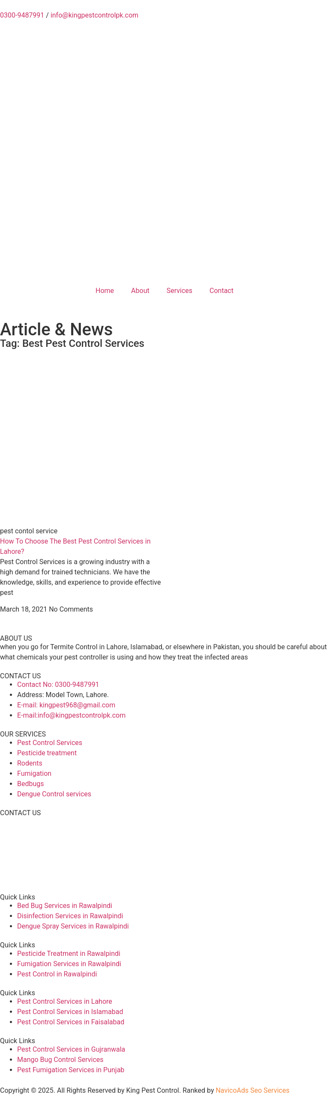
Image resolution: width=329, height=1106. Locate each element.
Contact (221, 291)
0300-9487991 (22, 15)
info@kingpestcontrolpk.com (94, 15)
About (140, 291)
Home (105, 291)
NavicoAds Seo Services (252, 1090)
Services (179, 291)
